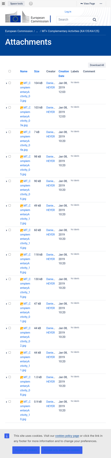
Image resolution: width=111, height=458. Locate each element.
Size (36, 71)
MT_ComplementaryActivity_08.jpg (25, 386)
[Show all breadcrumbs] (37, 31)
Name (23, 71)
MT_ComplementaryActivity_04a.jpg (25, 140)
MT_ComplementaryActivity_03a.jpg (25, 116)
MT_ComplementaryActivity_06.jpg (25, 189)
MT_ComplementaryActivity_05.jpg (25, 165)
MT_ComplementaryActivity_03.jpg (25, 91)
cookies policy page (67, 435)
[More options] (101, 3)
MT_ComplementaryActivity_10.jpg (25, 410)
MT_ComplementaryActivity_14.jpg (25, 238)
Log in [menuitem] (68, 11)
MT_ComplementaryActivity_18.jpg (25, 263)
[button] (16, 3)
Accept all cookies (26, 450)
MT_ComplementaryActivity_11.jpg (25, 361)
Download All (97, 65)
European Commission (19, 31)
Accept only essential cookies (62, 450)
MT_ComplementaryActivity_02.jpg (25, 337)
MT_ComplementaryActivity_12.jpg (25, 214)
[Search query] (77, 19)
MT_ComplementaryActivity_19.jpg (25, 288)
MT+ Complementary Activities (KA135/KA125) (70, 31)
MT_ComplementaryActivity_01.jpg (25, 312)
